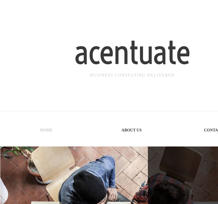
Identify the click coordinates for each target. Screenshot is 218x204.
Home (46, 130)
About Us (131, 130)
